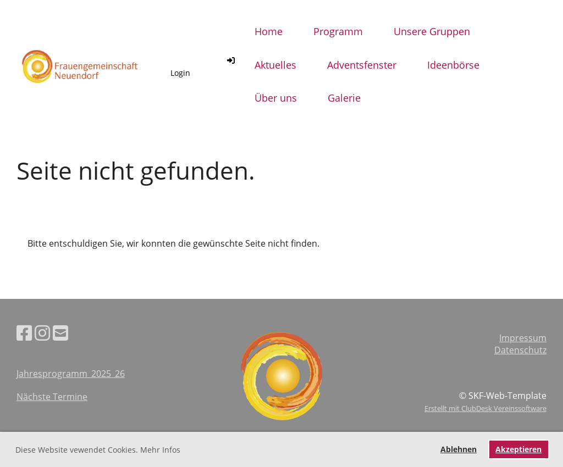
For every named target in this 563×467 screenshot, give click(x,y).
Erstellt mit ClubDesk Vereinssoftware (485, 408)
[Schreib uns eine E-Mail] (60, 332)
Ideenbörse (453, 64)
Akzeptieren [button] (518, 449)
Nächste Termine (51, 397)
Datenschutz (520, 350)
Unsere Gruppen (432, 31)
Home (269, 31)
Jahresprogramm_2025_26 (70, 374)
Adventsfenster (361, 64)
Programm (338, 31)
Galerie (344, 97)
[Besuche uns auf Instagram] (42, 332)
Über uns (276, 97)
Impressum (523, 338)
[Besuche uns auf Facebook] (24, 332)
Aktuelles (275, 64)
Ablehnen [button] (458, 449)
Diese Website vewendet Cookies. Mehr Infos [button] (97, 449)
